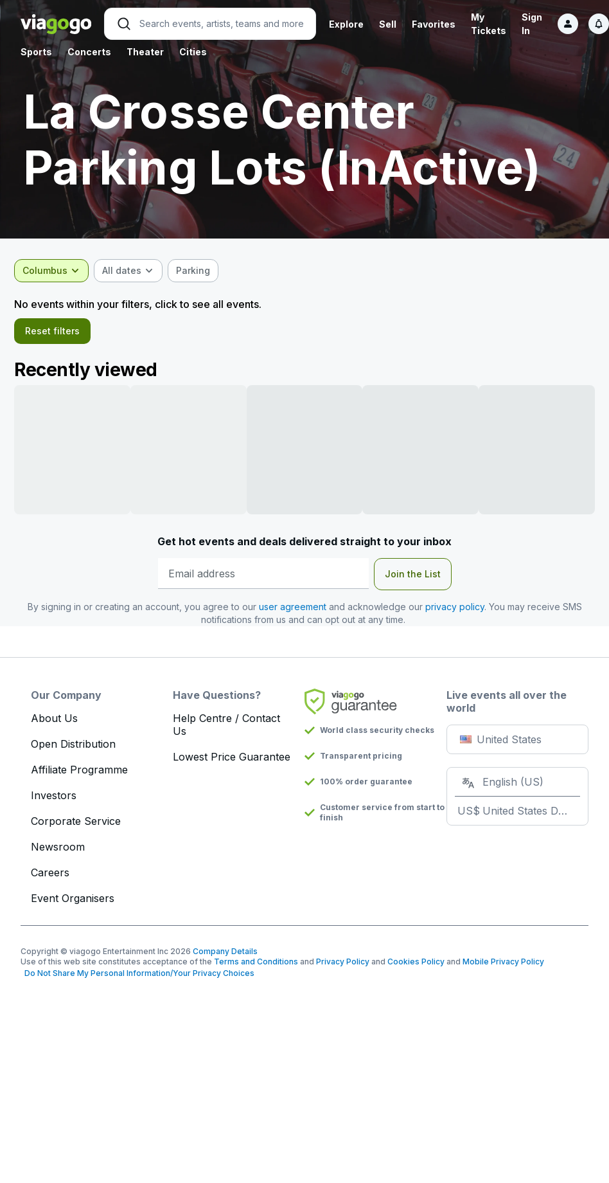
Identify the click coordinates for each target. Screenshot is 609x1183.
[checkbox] (199, 270)
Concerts (89, 51)
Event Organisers (72, 903)
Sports (36, 51)
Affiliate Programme (79, 774)
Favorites (433, 24)
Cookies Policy (416, 966)
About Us (54, 723)
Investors (53, 800)
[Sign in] (568, 24)
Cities (193, 51)
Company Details (225, 956)
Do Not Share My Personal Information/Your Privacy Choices (137, 978)
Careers (50, 877)
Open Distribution (73, 749)
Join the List (413, 578)
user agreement (292, 611)
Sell (387, 24)
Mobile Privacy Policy (503, 966)
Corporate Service (76, 826)
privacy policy (454, 611)
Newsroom (58, 851)
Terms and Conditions (256, 966)
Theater (145, 51)
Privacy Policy (342, 966)
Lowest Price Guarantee (231, 761)
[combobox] (58, 270)
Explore (346, 24)
